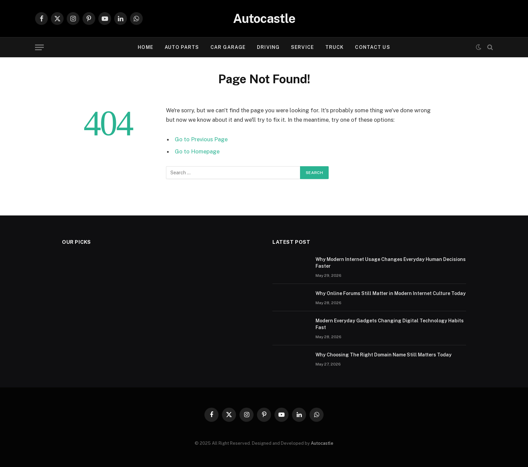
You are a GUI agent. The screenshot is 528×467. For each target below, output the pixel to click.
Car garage (227, 47)
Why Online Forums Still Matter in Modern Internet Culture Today (391, 293)
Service (302, 47)
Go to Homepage (197, 151)
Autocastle (322, 443)
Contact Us (372, 47)
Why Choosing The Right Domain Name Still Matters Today (384, 354)
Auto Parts (182, 47)
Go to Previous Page (201, 139)
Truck (334, 47)
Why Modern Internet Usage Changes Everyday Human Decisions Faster (391, 263)
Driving (268, 47)
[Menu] (39, 47)
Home (145, 47)
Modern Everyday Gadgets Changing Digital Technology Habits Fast (390, 324)
